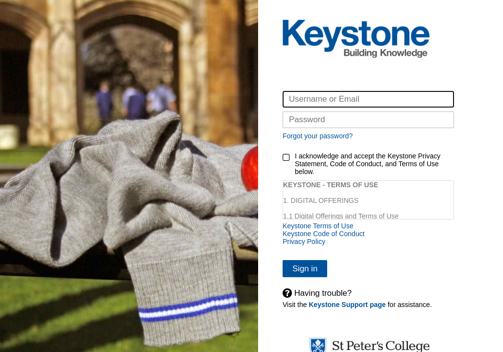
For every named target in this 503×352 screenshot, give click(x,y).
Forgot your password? (318, 136)
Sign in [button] (304, 268)
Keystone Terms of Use (318, 226)
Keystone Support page (347, 304)
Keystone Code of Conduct (323, 234)
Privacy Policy (304, 241)
